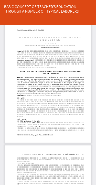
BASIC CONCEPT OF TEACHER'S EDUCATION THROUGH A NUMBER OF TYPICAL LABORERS (41, 8)
